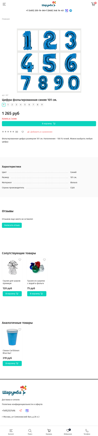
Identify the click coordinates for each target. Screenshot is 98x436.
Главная (6, 19)
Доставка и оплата (11, 399)
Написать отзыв (12, 225)
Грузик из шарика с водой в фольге (36, 282)
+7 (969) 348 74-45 (54, 10)
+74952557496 (8, 410)
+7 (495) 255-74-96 (35, 10)
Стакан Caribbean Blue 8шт (11, 351)
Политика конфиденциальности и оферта (22, 404)
